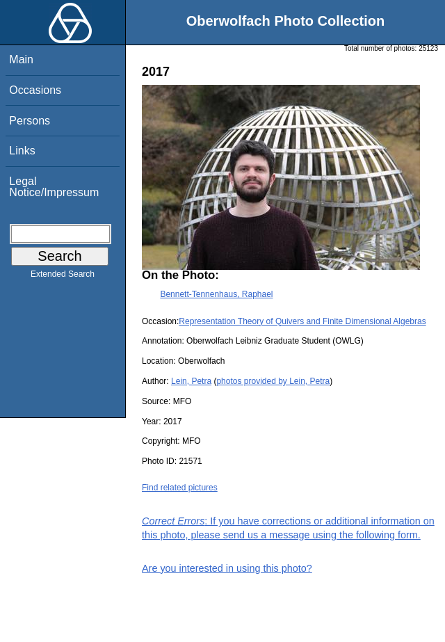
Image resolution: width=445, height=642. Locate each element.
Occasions (35, 90)
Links (22, 151)
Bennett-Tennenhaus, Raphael (216, 294)
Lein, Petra (191, 381)
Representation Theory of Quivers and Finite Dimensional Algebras (302, 321)
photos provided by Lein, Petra (273, 381)
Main (21, 59)
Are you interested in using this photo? (227, 568)
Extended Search (63, 277)
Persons (29, 121)
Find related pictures (180, 487)
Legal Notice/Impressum (54, 186)
